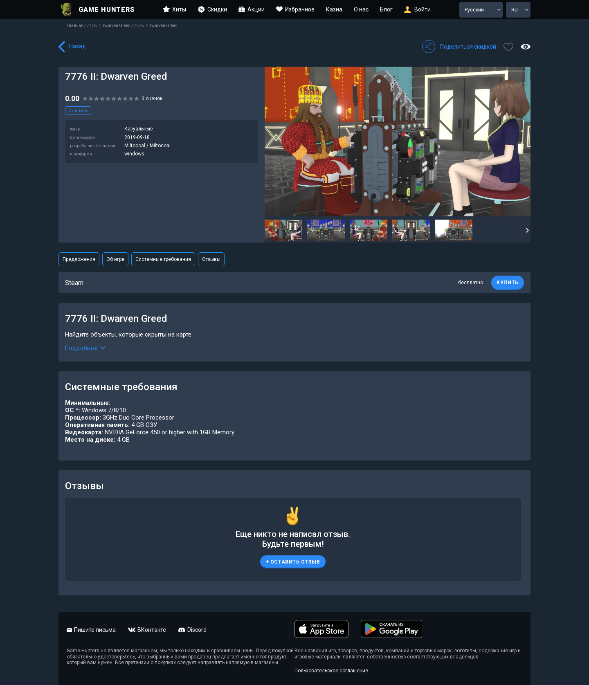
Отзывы (211, 259)
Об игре (115, 259)
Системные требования (163, 259)
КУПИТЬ (508, 282)
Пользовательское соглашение (331, 671)
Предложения (79, 259)
